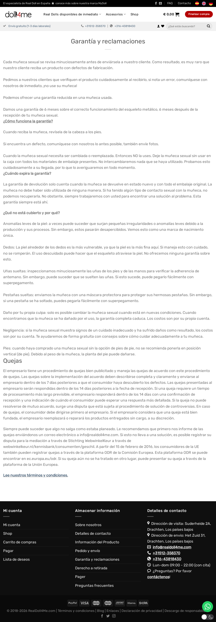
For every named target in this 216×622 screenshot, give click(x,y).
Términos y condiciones (76, 611)
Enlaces (113, 611)
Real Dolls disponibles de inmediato (72, 14)
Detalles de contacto (93, 533)
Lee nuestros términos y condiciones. (35, 475)
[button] (207, 617)
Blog (100, 611)
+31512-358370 (95, 26)
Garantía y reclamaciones (97, 559)
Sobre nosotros (88, 525)
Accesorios (116, 14)
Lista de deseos (16, 559)
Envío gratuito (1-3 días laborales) (29, 26)
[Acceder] (158, 26)
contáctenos (158, 577)
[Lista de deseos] (162, 26)
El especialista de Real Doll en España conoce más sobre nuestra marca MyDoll (55, 3)
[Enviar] (208, 26)
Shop (134, 14)
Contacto (184, 3)
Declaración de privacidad (142, 611)
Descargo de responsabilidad (187, 611)
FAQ (170, 3)
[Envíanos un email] (160, 3)
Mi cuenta (11, 525)
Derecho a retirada (91, 568)
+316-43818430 (125, 26)
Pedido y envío (87, 551)
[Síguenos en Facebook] (156, 3)
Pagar (8, 551)
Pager (80, 577)
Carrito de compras (19, 542)
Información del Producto (97, 542)
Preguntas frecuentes (94, 585)
